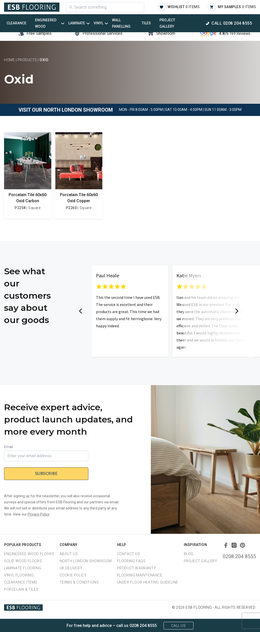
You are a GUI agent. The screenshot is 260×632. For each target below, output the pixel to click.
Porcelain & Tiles (21, 589)
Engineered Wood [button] (45, 23)
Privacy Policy (39, 514)
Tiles (146, 23)
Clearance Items (20, 582)
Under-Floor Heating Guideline (147, 582)
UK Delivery (71, 568)
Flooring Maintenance (139, 575)
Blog (188, 554)
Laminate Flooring (22, 568)
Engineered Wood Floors (29, 554)
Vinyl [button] (98, 23)
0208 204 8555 (239, 556)
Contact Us (128, 554)
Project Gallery (167, 23)
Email (8, 447)
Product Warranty (136, 568)
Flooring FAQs (131, 561)
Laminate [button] (76, 23)
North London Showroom (86, 561)
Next (237, 311)
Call (232, 23)
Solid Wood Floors (23, 561)
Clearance (16, 23)
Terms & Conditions (79, 582)
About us (69, 554)
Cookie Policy (73, 575)
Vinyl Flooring (19, 575)
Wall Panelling (121, 23)
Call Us (178, 626)
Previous (81, 311)
